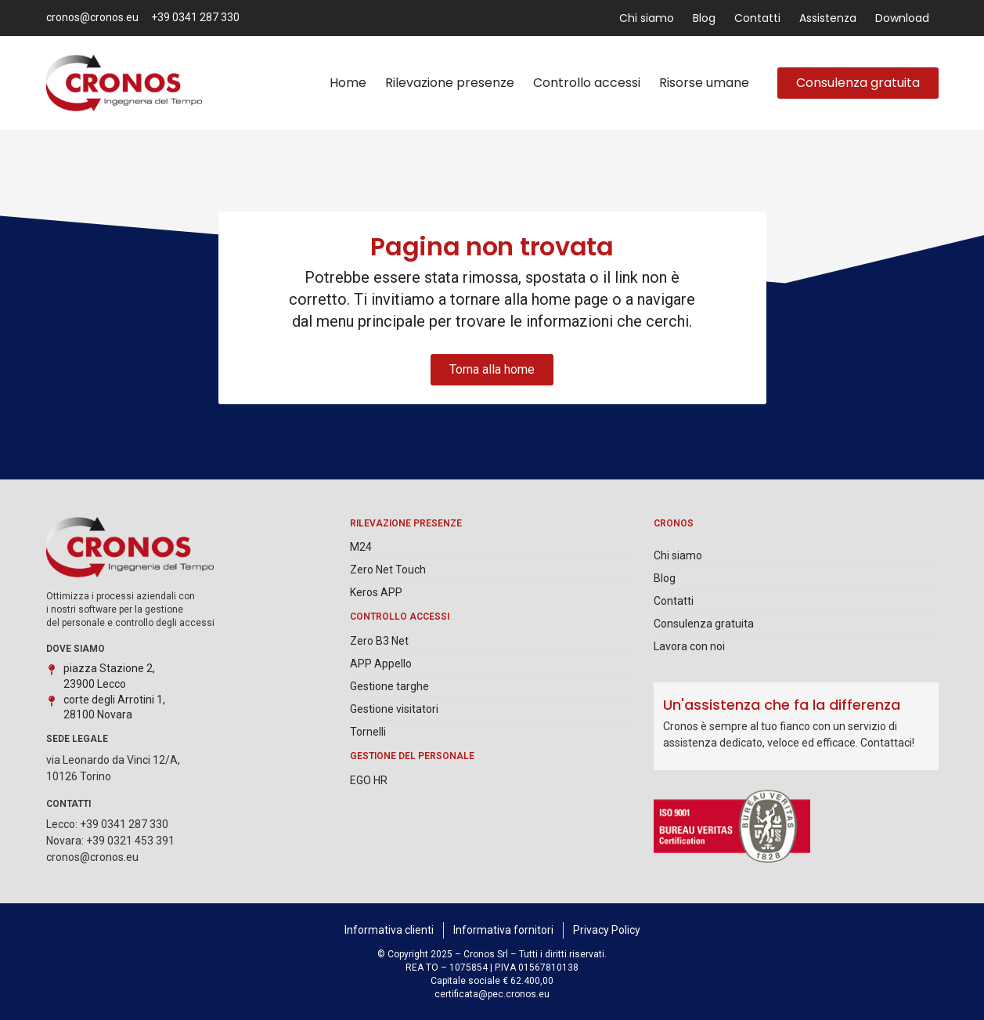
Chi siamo (646, 18)
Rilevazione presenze (449, 83)
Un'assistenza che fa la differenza (781, 704)
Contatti (757, 18)
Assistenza (827, 18)
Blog (704, 18)
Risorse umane (704, 83)
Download (902, 18)
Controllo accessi (586, 83)
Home (348, 83)
